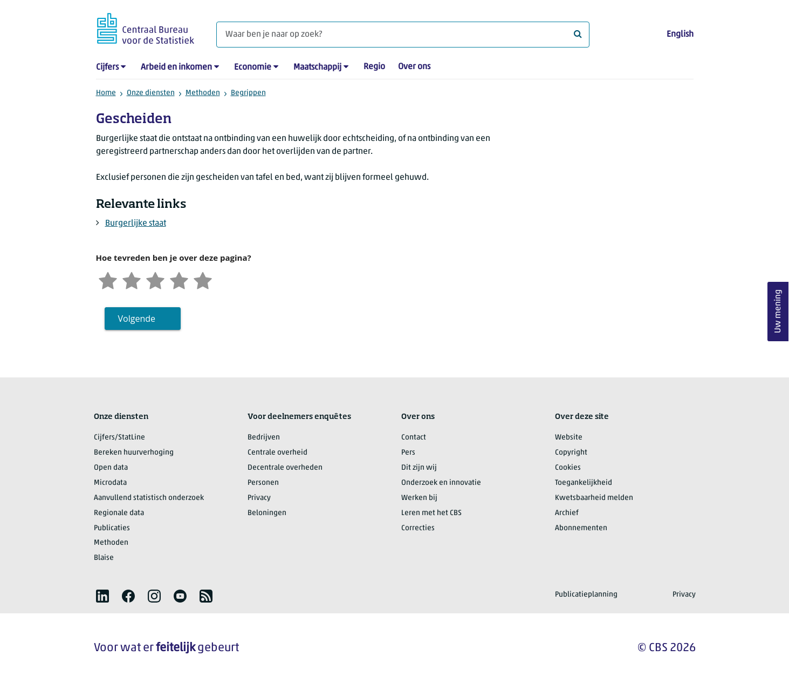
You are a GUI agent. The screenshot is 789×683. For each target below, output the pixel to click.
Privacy (259, 498)
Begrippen (248, 93)
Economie (252, 67)
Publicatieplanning (586, 594)
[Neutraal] (155, 279)
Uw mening (778, 311)
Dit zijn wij (419, 467)
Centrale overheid (277, 452)
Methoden (203, 93)
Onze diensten (151, 93)
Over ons (414, 67)
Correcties (418, 528)
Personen (263, 482)
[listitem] (102, 596)
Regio (374, 67)
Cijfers (107, 67)
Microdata (110, 482)
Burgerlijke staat (135, 223)
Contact (413, 437)
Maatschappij (317, 67)
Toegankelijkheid (583, 482)
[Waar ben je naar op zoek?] (402, 35)
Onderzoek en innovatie (441, 482)
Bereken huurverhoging (134, 452)
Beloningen (267, 513)
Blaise (104, 558)
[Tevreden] (179, 279)
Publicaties (112, 528)
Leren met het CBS (431, 513)
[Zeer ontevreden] (108, 279)
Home (106, 93)
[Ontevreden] (131, 279)
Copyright (571, 452)
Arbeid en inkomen (176, 67)
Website (568, 437)
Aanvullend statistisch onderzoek (149, 498)
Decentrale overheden (285, 467)
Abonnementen (581, 528)
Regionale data (119, 513)
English (680, 34)
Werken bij (419, 498)
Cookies (568, 467)
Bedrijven (264, 437)
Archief (567, 513)
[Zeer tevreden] (203, 279)
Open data (111, 467)
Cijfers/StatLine (119, 437)
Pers (408, 452)
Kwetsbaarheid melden (594, 498)
